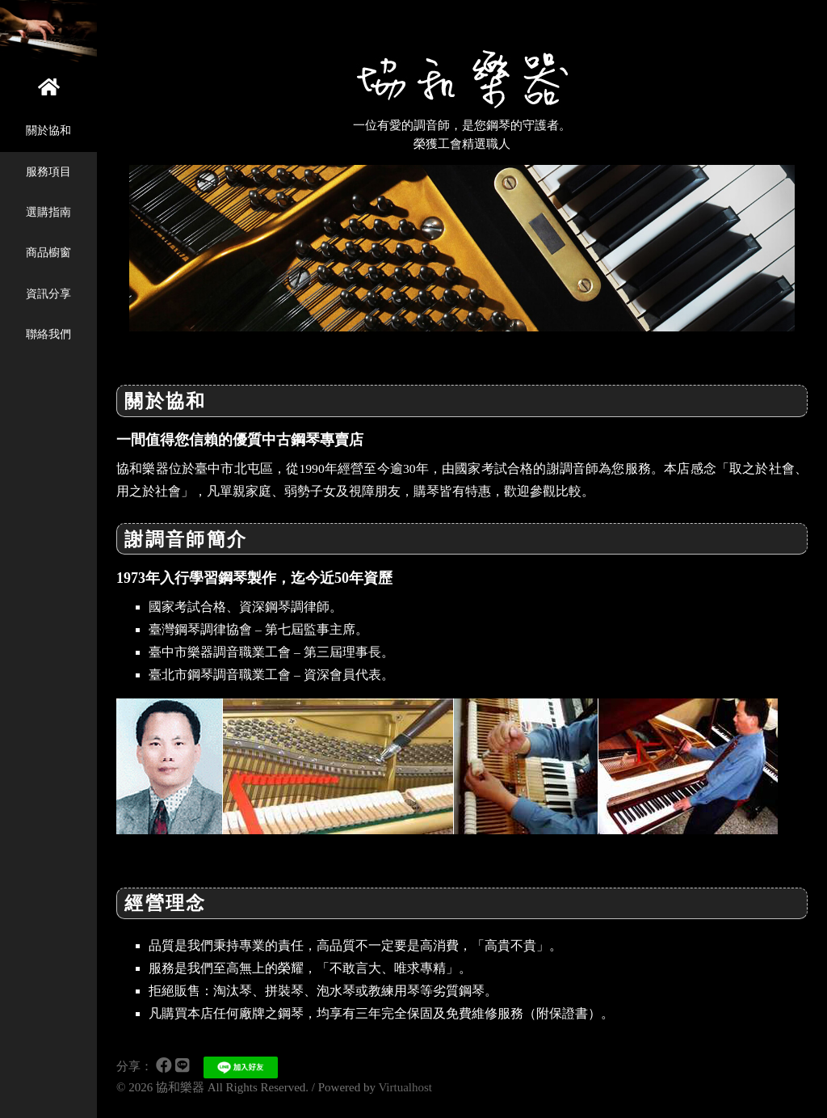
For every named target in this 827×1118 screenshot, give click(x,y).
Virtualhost (405, 1087)
